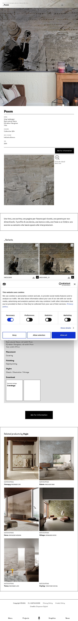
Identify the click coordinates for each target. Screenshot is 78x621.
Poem (27, 3)
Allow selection (39, 335)
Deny (14, 335)
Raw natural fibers (10, 121)
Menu (10, 618)
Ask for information (64, 151)
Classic (9, 372)
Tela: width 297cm (13, 347)
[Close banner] (74, 284)
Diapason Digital (42, 606)
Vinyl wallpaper (9, 119)
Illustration (17, 372)
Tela (5, 125)
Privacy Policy (48, 603)
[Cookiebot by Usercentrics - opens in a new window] (60, 284)
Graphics (52, 618)
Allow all (63, 335)
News (68, 618)
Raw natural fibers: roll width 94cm (19, 342)
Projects (26, 618)
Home (4, 3)
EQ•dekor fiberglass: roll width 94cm (20, 344)
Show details (66, 328)
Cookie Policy (60, 603)
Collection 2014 (22, 3)
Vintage (26, 372)
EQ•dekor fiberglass (11, 123)
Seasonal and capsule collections (12, 3)
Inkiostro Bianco (9, 137)
